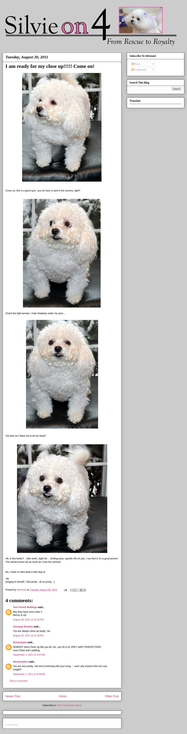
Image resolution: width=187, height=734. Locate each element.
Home (62, 696)
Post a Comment (18, 681)
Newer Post (12, 696)
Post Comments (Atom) (69, 705)
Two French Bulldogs (25, 607)
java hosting (15, 724)
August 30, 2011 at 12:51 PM (28, 619)
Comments (139, 69)
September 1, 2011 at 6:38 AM (29, 674)
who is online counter (9, 724)
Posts (136, 63)
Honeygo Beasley (23, 626)
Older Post (112, 696)
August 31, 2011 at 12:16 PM (28, 635)
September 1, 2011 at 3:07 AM (29, 654)
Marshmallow (20, 661)
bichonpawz (20, 642)
